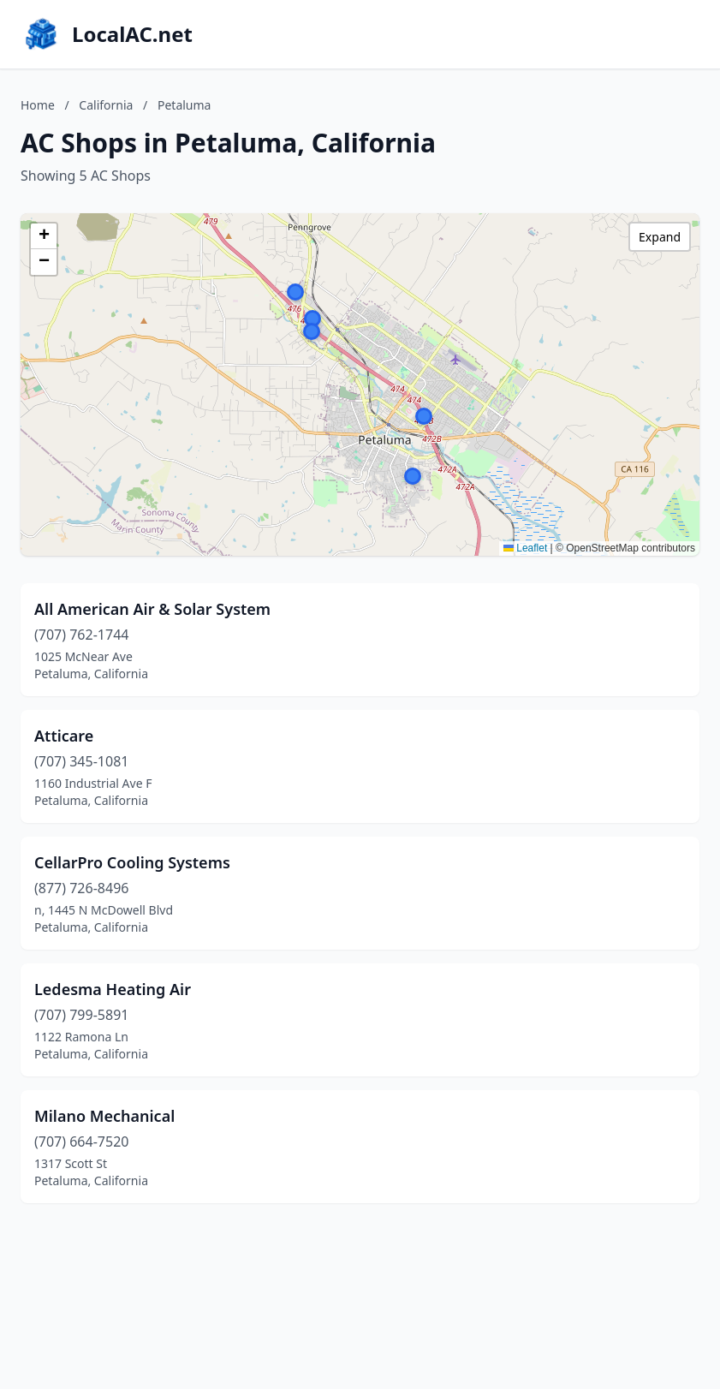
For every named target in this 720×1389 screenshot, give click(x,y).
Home (38, 105)
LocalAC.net (132, 34)
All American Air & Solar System (152, 609)
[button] (412, 476)
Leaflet (525, 548)
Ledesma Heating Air (112, 989)
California (106, 105)
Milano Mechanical (104, 1116)
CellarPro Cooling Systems (132, 862)
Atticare (63, 735)
